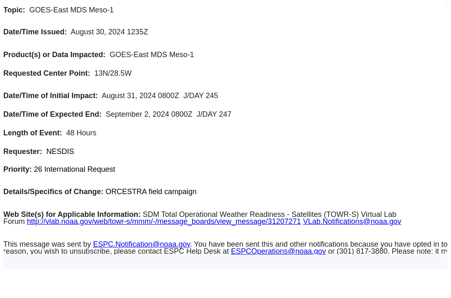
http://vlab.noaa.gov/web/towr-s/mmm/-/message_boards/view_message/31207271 (164, 221)
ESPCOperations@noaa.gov (278, 251)
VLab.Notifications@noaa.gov (352, 221)
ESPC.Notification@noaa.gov (141, 244)
